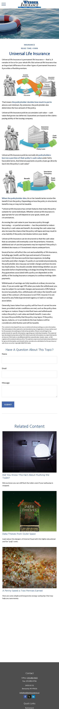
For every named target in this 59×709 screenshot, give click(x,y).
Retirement (29, 708)
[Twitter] (29, 696)
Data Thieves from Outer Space (19, 534)
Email (4, 368)
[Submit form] (8, 404)
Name (4, 354)
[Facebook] (25, 696)
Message (6, 383)
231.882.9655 (32, 678)
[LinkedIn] (33, 696)
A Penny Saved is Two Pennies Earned (22, 590)
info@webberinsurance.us (29, 693)
